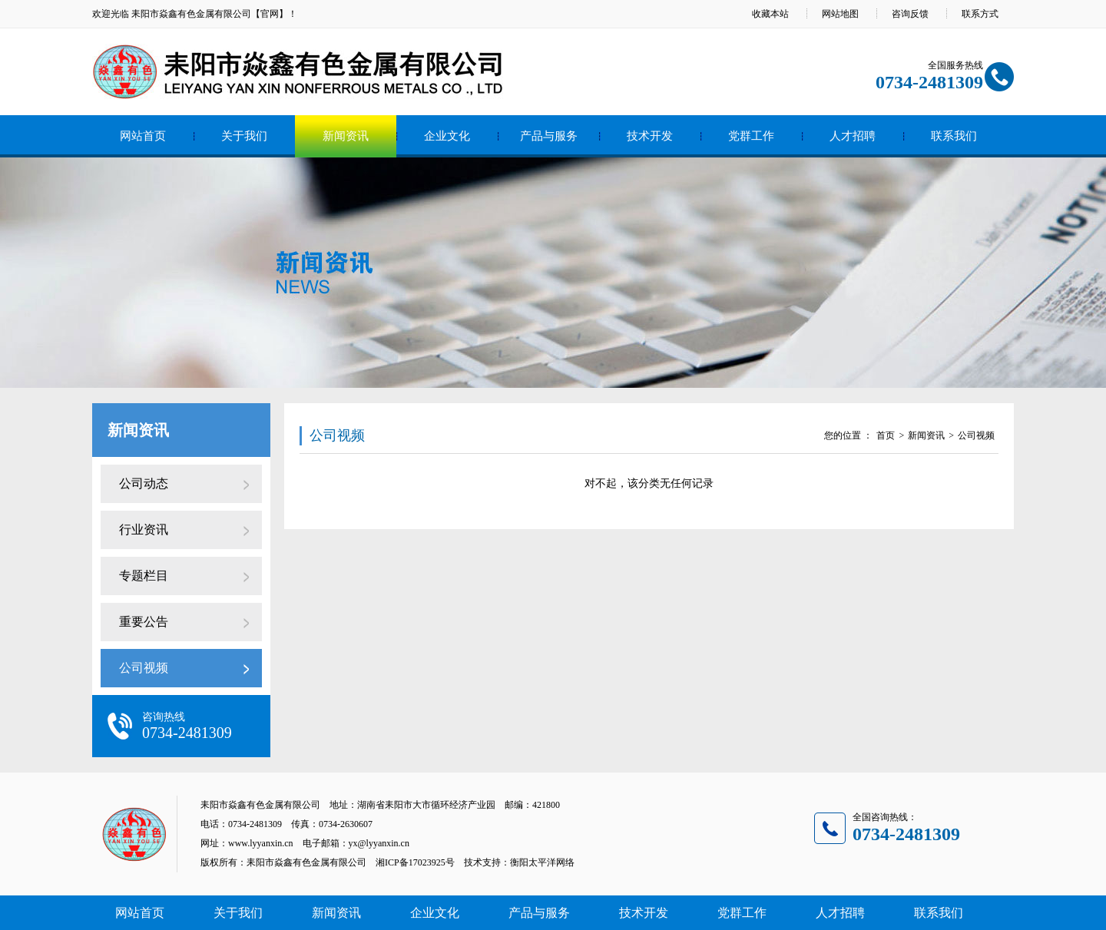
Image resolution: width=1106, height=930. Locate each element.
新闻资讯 (346, 136)
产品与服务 (549, 136)
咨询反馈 (910, 13)
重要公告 (143, 621)
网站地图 (840, 13)
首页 (885, 435)
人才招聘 (853, 136)
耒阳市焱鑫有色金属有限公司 (191, 13)
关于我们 (244, 136)
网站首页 (143, 136)
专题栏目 (143, 575)
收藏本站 (770, 13)
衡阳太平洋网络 (542, 862)
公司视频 (143, 667)
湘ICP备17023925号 (415, 862)
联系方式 (980, 13)
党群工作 (751, 136)
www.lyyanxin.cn (260, 843)
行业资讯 (143, 529)
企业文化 (447, 136)
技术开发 (650, 136)
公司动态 (143, 483)
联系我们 (954, 136)
